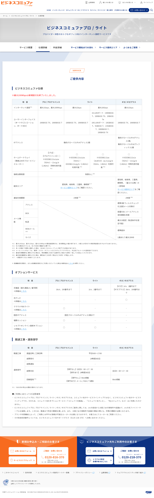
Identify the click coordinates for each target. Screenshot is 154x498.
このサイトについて (11, 472)
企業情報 (90, 2)
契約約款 (28, 472)
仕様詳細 (42, 47)
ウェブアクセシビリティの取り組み (130, 472)
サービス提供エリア (108, 47)
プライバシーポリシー (83, 472)
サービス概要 (26, 47)
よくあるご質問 (130, 47)
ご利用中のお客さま (121, 10)
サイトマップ (146, 2)
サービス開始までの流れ (82, 47)
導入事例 (110, 10)
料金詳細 (57, 47)
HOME (49, 10)
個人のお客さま (106, 2)
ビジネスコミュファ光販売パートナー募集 (53, 472)
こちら (71, 263)
